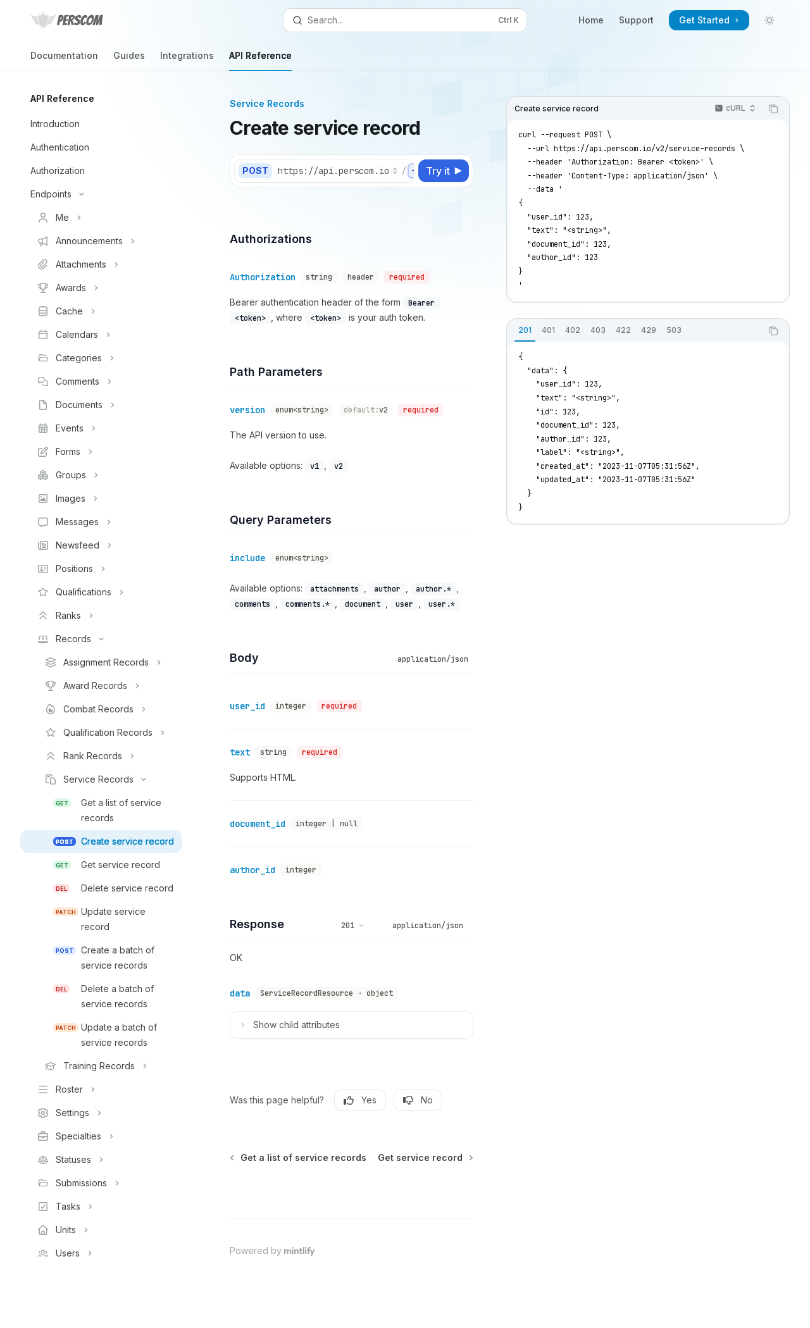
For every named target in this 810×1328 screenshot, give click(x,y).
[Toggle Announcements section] (101, 241)
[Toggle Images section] (101, 498)
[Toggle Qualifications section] (101, 592)
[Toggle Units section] (101, 1230)
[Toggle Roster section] (101, 1089)
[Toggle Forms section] (101, 451)
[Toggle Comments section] (101, 381)
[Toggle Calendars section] (101, 334)
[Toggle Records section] (101, 639)
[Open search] (405, 20)
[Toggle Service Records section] (101, 779)
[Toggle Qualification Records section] (101, 732)
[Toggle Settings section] (101, 1112)
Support (636, 20)
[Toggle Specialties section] (101, 1136)
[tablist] (634, 331)
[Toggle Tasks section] (101, 1206)
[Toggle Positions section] (101, 568)
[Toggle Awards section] (101, 287)
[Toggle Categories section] (101, 358)
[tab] (524, 330)
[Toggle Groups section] (101, 475)
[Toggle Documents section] (101, 405)
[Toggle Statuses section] (101, 1159)
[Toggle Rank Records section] (101, 756)
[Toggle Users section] (101, 1253)
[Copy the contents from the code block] (773, 109)
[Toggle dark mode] (769, 20)
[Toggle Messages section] (101, 522)
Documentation (64, 60)
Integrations (187, 60)
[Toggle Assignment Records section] (101, 662)
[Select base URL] (338, 170)
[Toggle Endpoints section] (101, 194)
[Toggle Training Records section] (101, 1066)
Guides (129, 60)
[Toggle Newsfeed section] (101, 545)
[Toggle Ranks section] (101, 615)
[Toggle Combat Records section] (101, 709)
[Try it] (443, 170)
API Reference (260, 60)
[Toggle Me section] (101, 217)
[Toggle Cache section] (101, 311)
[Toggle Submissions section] (101, 1183)
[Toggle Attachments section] (101, 264)
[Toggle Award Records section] (101, 685)
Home (591, 20)
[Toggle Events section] (101, 428)
